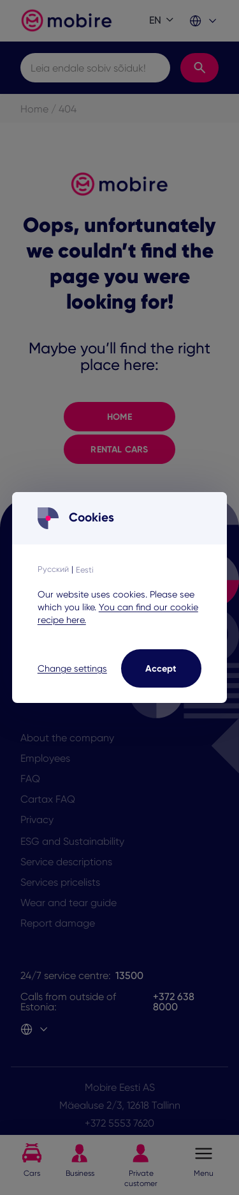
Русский (53, 569)
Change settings (72, 668)
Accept (161, 668)
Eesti (85, 569)
